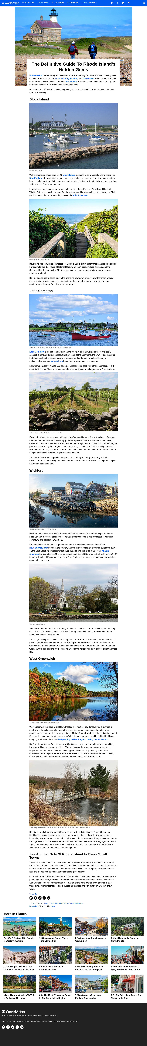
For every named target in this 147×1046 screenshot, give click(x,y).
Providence (71, 82)
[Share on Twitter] (40, 898)
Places (53, 906)
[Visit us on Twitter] (12, 1027)
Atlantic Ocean (80, 195)
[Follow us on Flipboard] (3, 1027)
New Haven (88, 78)
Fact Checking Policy (44, 1021)
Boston (73, 78)
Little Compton (36, 352)
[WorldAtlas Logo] (11, 3)
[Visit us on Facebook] (8, 1027)
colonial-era (57, 361)
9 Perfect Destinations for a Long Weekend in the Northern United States (126, 969)
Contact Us (11, 1021)
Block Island (69, 175)
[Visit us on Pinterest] (17, 1027)
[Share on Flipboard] (31, 898)
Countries (43, 3)
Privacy (18, 1021)
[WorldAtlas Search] (144, 3)
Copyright (25, 1021)
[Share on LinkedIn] (48, 898)
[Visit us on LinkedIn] (22, 1027)
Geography (58, 3)
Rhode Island (35, 75)
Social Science (89, 3)
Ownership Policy (73, 1021)
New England (35, 178)
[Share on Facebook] (35, 898)
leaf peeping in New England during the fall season (83, 739)
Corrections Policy (59, 1021)
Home (4, 1021)
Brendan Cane (33, 906)
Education (72, 3)
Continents (28, 3)
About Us (33, 1021)
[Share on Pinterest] (44, 898)
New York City (62, 78)
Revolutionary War (38, 548)
